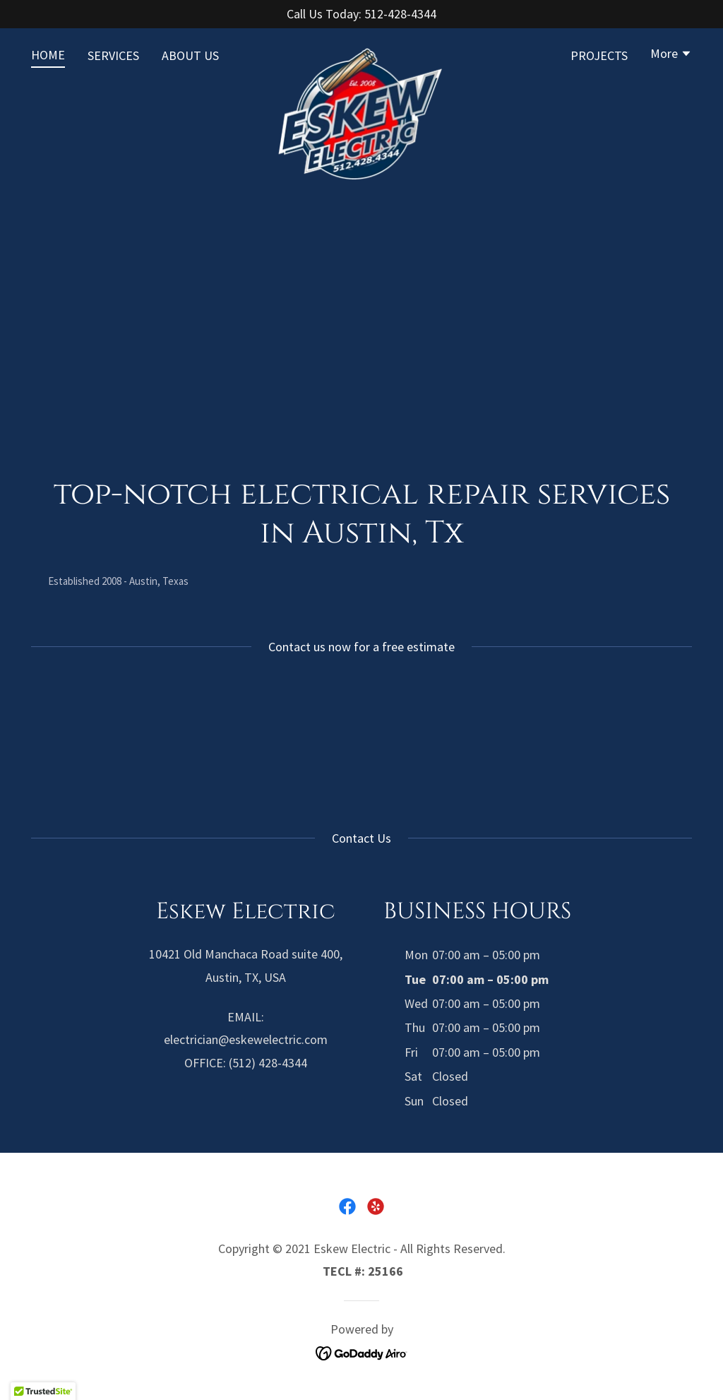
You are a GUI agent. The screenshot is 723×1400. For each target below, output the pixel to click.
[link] (361, 52)
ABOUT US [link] (190, 55)
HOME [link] (48, 55)
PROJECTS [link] (599, 55)
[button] (671, 55)
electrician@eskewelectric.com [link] (246, 1039)
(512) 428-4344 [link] (268, 1063)
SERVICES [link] (113, 55)
